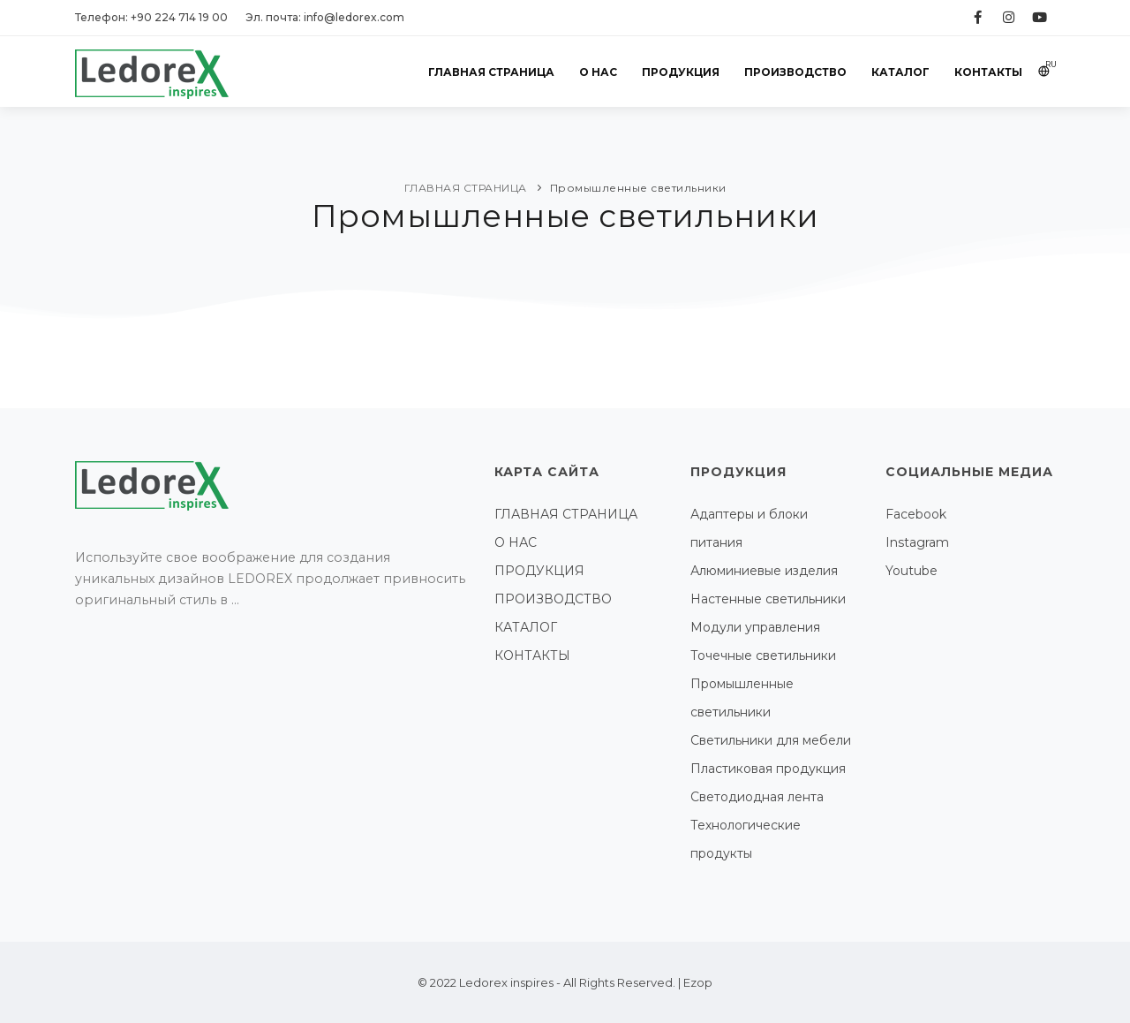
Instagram (917, 542)
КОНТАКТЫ (988, 72)
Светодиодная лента (757, 797)
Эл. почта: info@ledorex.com (324, 17)
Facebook (915, 514)
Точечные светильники (763, 655)
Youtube (911, 571)
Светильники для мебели (770, 740)
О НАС (598, 72)
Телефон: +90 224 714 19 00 (151, 17)
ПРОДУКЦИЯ (680, 72)
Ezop (697, 982)
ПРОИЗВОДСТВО (795, 72)
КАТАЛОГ (900, 72)
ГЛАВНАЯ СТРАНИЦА (491, 72)
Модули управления (755, 627)
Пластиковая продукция (768, 769)
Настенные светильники (768, 599)
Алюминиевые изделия (764, 571)
